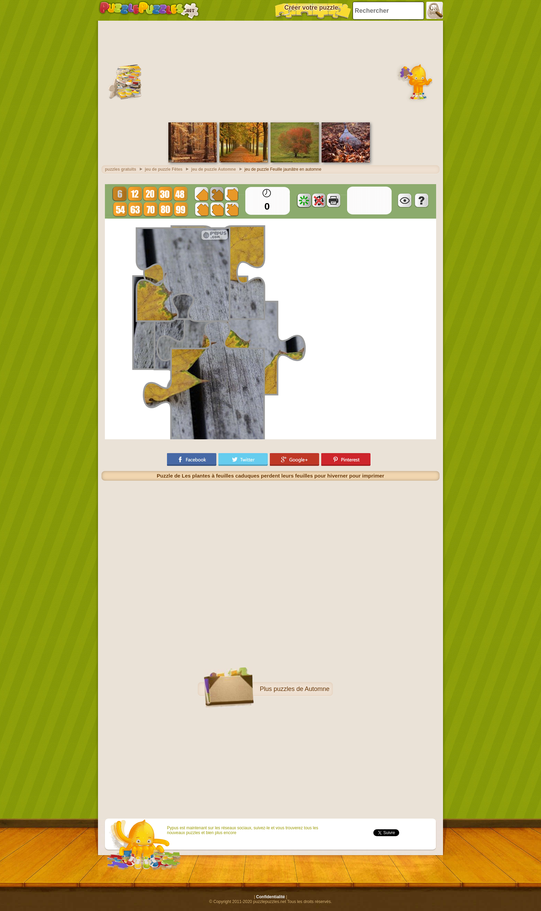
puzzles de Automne (301, 688)
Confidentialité (270, 896)
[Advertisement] (270, 70)
